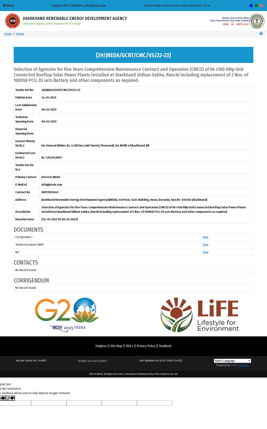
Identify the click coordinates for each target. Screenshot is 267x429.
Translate (240, 365)
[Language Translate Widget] (232, 361)
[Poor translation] (10, 398)
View (205, 237)
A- (201, 5)
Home (7, 34)
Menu (8, 6)
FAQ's (129, 346)
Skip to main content (185, 5)
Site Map (116, 346)
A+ (209, 5)
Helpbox (101, 346)
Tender (20, 34)
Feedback (165, 346)
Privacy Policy (146, 346)
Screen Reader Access (157, 5)
